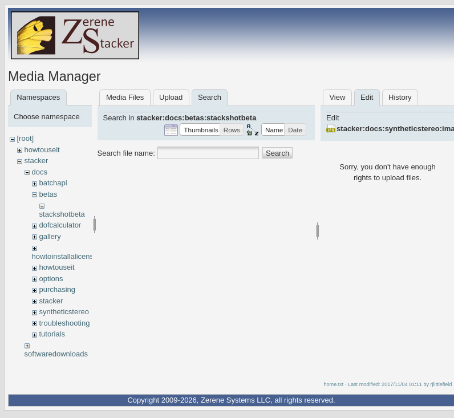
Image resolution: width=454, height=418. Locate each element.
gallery (49, 236)
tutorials (52, 334)
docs (39, 172)
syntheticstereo (63, 311)
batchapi (53, 182)
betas (48, 194)
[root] (25, 138)
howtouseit (41, 149)
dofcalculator (60, 225)
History (399, 97)
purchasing (57, 289)
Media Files (125, 97)
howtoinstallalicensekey (71, 256)
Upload (171, 97)
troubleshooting (64, 323)
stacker (36, 160)
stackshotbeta (62, 214)
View (337, 97)
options (51, 278)
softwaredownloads (56, 354)
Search (277, 153)
